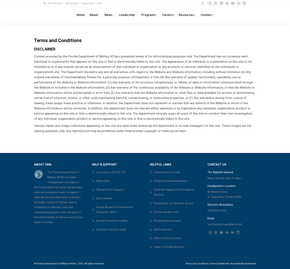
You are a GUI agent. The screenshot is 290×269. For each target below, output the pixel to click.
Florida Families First (166, 212)
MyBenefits (103, 181)
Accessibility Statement (243, 263)
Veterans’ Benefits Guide (111, 229)
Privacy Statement (219, 263)
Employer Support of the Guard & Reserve (174, 192)
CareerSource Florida (167, 172)
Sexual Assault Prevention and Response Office (114, 209)
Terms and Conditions (197, 263)
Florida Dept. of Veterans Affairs (173, 203)
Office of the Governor (167, 238)
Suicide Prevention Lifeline (112, 220)
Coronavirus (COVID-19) (111, 172)
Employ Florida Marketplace (170, 181)
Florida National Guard (167, 220)
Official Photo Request (109, 189)
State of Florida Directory (169, 247)
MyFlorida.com (163, 229)
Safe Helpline (104, 198)
